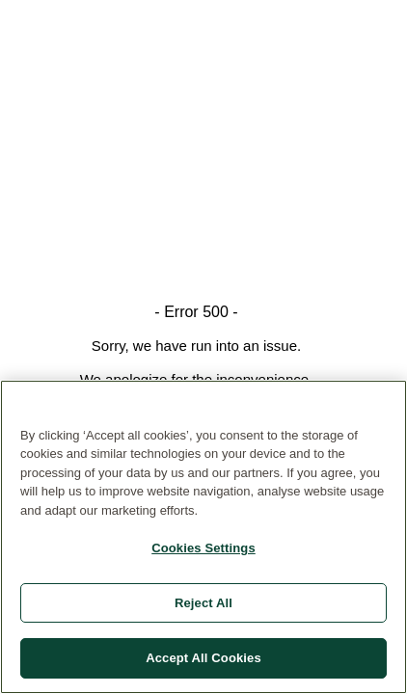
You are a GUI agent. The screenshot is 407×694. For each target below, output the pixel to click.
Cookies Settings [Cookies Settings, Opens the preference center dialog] (203, 548)
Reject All (203, 603)
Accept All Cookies (203, 658)
